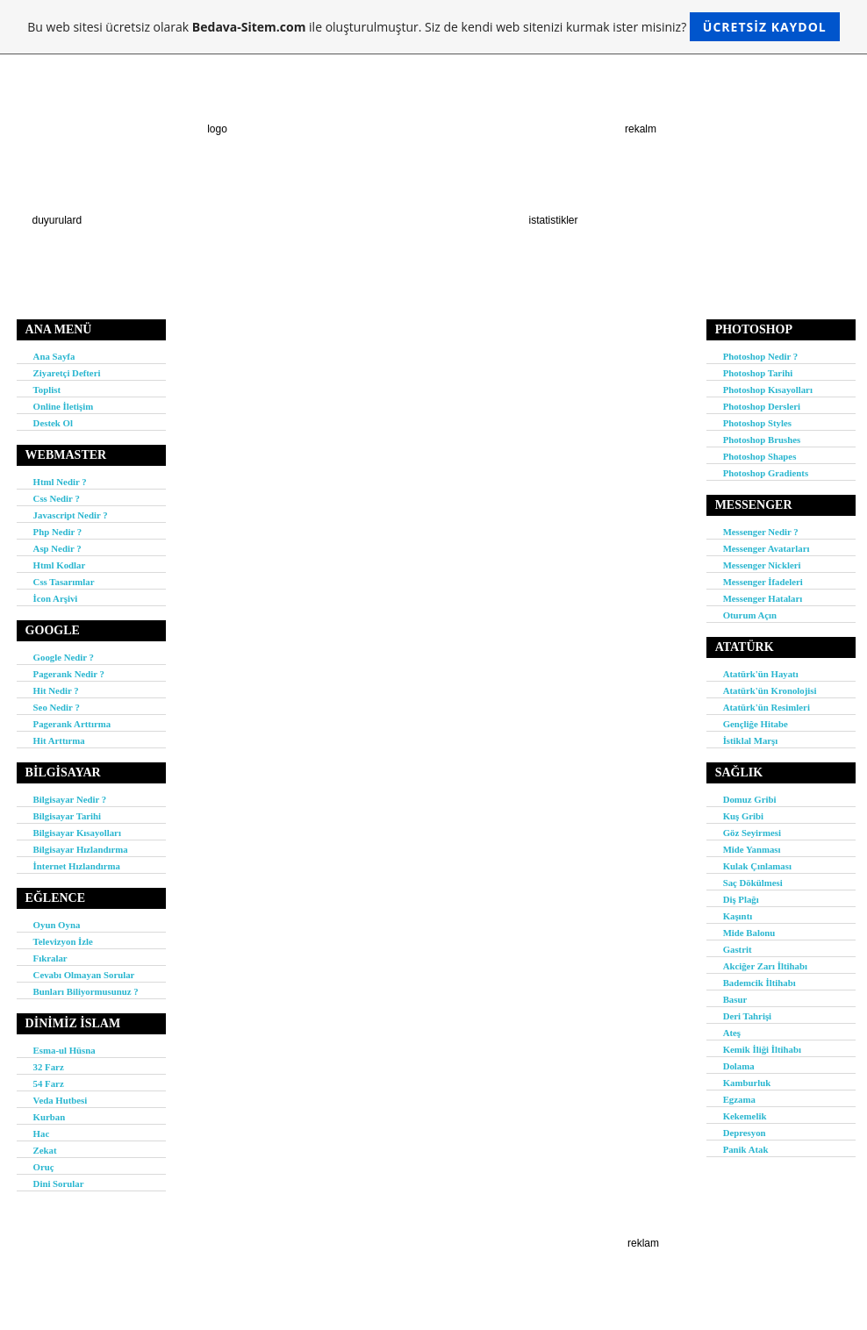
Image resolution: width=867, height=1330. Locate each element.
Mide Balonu (749, 932)
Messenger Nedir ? (761, 531)
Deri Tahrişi (747, 1016)
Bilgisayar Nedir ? (70, 799)
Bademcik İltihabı (759, 982)
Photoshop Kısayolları (768, 389)
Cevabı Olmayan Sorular (84, 974)
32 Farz (48, 1067)
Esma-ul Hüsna (64, 1050)
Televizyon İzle (63, 941)
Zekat (45, 1150)
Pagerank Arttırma (72, 724)
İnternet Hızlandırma (76, 866)
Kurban (49, 1117)
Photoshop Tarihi (758, 373)
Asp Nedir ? (57, 548)
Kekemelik (745, 1116)
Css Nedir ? (56, 498)
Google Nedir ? (63, 657)
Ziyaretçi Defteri (67, 373)
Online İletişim (63, 406)
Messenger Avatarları (766, 548)
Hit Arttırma (59, 740)
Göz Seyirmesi (752, 832)
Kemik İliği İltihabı (762, 1049)
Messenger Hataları (763, 598)
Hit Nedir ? (56, 690)
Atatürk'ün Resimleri (766, 707)
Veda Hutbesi (60, 1100)
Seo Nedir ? (56, 707)
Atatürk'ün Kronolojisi (770, 690)
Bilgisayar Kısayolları (77, 832)
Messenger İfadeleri (763, 581)
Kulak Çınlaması (757, 866)
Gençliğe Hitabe (755, 724)
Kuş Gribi (743, 816)
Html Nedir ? (60, 481)
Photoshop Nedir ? (761, 356)
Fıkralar (50, 958)
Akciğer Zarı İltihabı (765, 966)
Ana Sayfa (54, 356)
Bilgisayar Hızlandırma (80, 849)
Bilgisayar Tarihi (67, 816)
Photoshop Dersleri (761, 406)
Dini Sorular (58, 1183)
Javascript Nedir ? (70, 515)
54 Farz (48, 1083)
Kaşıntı (738, 916)
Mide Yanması (752, 849)
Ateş (732, 1032)
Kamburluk (747, 1082)
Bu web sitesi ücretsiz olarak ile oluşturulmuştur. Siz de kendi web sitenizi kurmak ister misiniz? (433, 26)
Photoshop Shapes (760, 456)
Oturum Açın (750, 615)
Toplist (47, 389)
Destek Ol (53, 423)
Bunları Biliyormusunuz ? (86, 991)
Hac (41, 1133)
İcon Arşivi (55, 598)
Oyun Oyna (57, 924)
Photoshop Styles (757, 423)
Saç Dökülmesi (753, 882)
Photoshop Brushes (762, 439)
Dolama (739, 1066)
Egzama (739, 1099)
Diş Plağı (741, 899)
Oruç (43, 1167)
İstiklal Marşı (750, 740)
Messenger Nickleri (762, 565)
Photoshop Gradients (766, 473)
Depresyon (744, 1132)
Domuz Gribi (750, 799)
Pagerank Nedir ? (68, 674)
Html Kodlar (59, 565)
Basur (735, 999)
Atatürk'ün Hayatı (761, 674)
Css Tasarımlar (64, 581)
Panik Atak (746, 1149)
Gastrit (737, 949)
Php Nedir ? (57, 531)
